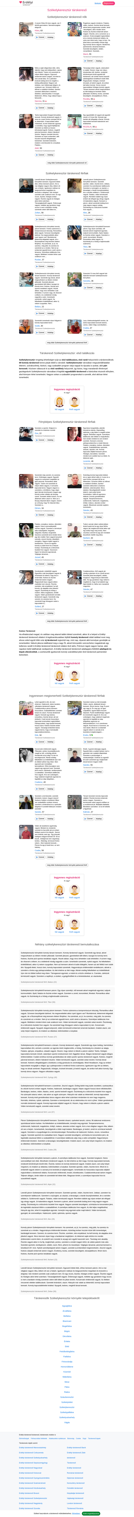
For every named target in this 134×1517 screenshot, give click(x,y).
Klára (37, 30)
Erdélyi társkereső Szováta (29, 1508)
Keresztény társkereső (76, 1483)
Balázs (38, 307)
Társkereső (71, 1463)
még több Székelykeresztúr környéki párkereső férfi (67, 343)
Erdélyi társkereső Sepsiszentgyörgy (33, 1463)
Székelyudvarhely (67, 1417)
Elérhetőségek (24, 1438)
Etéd (67, 1346)
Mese (67, 1382)
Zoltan (37, 213)
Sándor (86, 510)
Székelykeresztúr (67, 1407)
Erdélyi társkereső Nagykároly (30, 1503)
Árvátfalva (67, 1311)
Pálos (67, 1387)
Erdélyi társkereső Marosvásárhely (32, 1448)
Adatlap (50, 37)
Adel (37, 148)
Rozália (86, 99)
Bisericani (67, 1321)
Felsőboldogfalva (67, 1351)
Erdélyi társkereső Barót (76, 1448)
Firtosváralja (67, 1362)
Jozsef (37, 557)
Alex (85, 213)
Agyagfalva (67, 1306)
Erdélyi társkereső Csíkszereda (31, 1453)
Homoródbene (67, 1367)
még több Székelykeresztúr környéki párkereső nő (66, 163)
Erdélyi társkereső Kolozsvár (30, 1473)
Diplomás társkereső (75, 1478)
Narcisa (38, 101)
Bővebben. (76, 1513)
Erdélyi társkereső (74, 1468)
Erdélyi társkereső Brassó (29, 1493)
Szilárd (38, 606)
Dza (36, 433)
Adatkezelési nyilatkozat (57, 1438)
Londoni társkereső (74, 1503)
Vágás (67, 1422)
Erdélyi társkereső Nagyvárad (30, 1468)
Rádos (67, 1392)
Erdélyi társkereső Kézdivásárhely (32, 1488)
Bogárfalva (67, 1326)
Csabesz (38, 782)
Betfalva (67, 1316)
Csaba (86, 328)
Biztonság (70, 1438)
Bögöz (67, 1331)
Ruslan (38, 260)
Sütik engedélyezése (91, 1514)
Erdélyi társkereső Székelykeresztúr (33, 1498)
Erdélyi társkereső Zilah (76, 1453)
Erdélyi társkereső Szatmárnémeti (32, 1483)
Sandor (86, 765)
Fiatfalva (67, 1357)
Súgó (84, 1438)
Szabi (37, 326)
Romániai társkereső (75, 1473)
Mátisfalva (67, 1377)
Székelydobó (67, 1402)
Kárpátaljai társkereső (75, 1493)
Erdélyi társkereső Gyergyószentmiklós (34, 1478)
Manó (85, 54)
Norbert (86, 538)
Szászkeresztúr (67, 1397)
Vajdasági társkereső (75, 1498)
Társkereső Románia (75, 1508)
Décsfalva (67, 1336)
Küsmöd (67, 1372)
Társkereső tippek (94, 1438)
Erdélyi (26, 3)
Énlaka (67, 1341)
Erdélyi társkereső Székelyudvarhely (33, 1458)
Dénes (37, 508)
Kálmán (86, 812)
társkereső (71, 1458)
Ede (36, 735)
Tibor (85, 247)
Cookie (78, 1438)
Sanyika (86, 281)
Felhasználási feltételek (39, 1438)
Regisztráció (108, 3)
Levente (86, 461)
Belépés (98, 3)
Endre (85, 735)
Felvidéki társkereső (75, 1488)
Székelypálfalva (67, 1412)
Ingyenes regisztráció (67, 389)
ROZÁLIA (87, 127)
